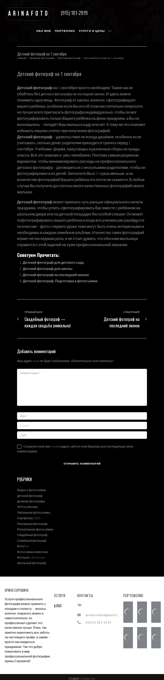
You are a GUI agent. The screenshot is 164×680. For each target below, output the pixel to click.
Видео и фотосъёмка (31, 487)
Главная (21, 55)
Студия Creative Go (82, 675)
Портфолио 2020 (28, 515)
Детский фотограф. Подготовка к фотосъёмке (65, 277)
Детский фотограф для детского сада (57, 259)
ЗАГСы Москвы (27, 504)
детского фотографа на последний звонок (77, 90)
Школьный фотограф (31, 560)
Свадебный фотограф (32, 532)
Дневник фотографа (42, 55)
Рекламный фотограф (32, 520)
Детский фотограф (69, 55)
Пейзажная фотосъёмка (33, 509)
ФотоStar (23, 543)
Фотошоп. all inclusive (31, 554)
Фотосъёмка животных (32, 548)
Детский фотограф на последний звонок (60, 271)
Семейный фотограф (31, 537)
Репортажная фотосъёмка (35, 526)
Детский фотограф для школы (51, 265)
